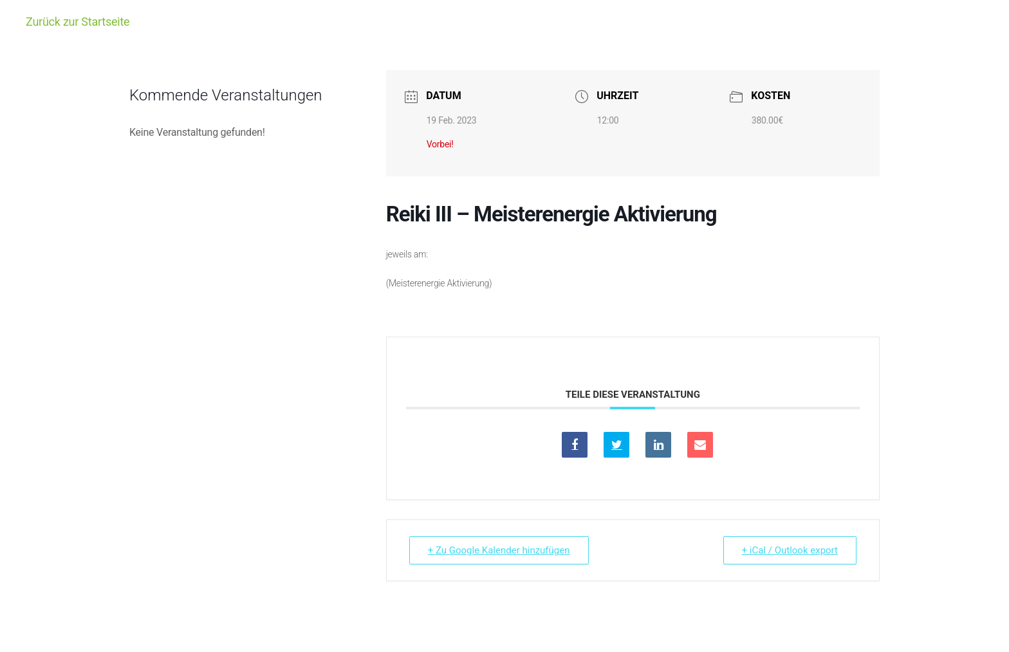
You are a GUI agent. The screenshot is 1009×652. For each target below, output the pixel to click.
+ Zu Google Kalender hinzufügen (499, 550)
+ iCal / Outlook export (790, 550)
